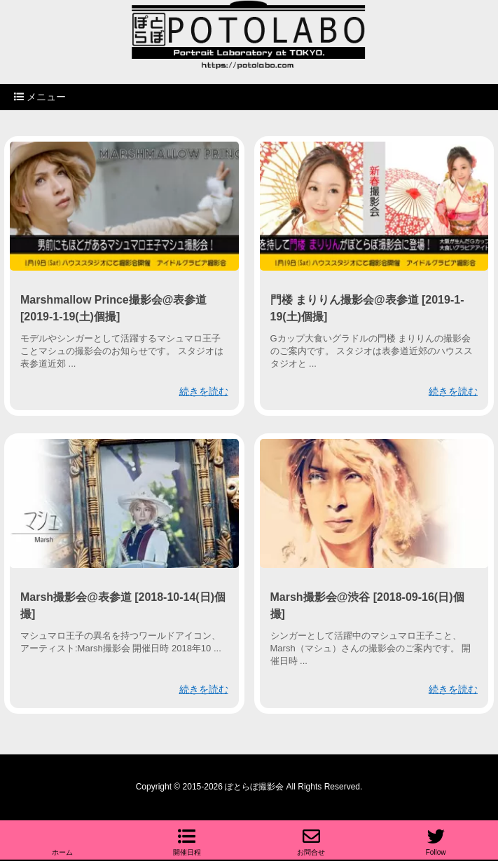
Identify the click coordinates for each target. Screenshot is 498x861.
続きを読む (203, 391)
